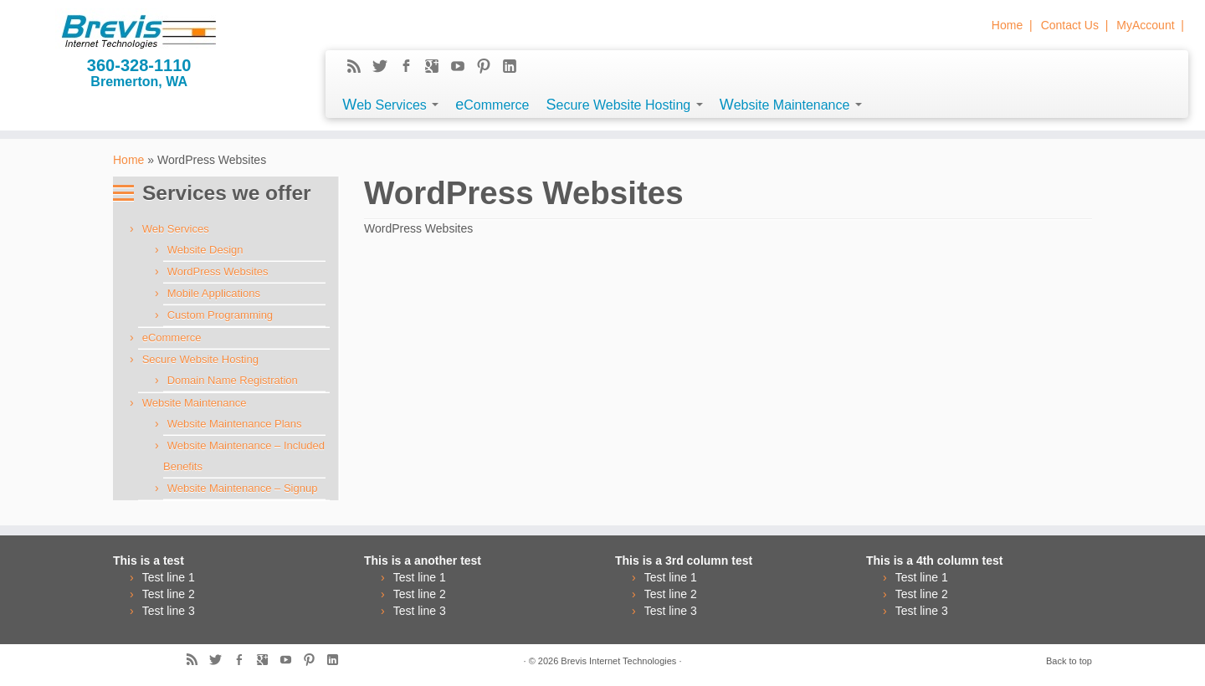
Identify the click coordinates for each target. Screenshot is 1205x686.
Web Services (390, 104)
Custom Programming (220, 315)
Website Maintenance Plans (234, 423)
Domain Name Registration (232, 380)
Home (1007, 25)
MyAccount (1145, 25)
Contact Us (1070, 25)
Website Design (205, 249)
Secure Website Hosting (624, 104)
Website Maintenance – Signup (242, 488)
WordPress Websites (218, 271)
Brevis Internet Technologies (618, 661)
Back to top (1069, 661)
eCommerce (492, 104)
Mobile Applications (213, 293)
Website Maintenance (791, 104)
